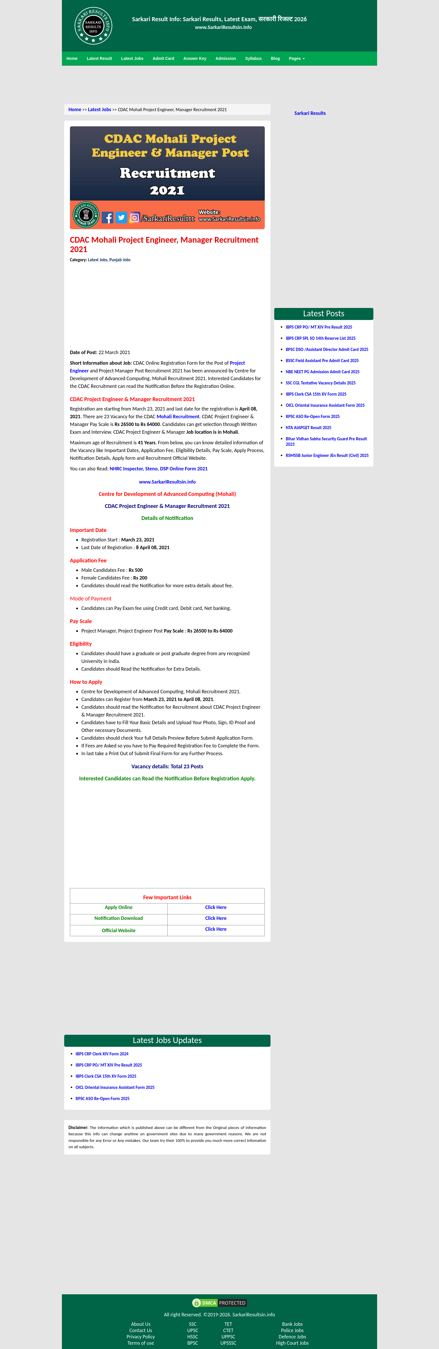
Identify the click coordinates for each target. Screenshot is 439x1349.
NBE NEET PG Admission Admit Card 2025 (322, 371)
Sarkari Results (310, 113)
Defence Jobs (292, 1337)
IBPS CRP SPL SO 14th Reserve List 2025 (320, 338)
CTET (228, 1330)
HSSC (192, 1337)
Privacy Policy (141, 1337)
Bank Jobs (292, 1324)
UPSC (192, 1330)
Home (74, 109)
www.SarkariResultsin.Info (223, 27)
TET (228, 1324)
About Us (140, 1324)
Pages (297, 58)
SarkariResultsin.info (253, 1314)
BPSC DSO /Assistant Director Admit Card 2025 (327, 349)
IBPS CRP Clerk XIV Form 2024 (102, 1054)
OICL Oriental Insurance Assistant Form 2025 (115, 1087)
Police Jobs (292, 1330)
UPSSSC (228, 1343)
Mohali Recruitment (177, 416)
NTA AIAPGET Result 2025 (308, 427)
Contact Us (141, 1330)
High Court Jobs (292, 1343)
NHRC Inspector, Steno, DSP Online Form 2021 (159, 469)
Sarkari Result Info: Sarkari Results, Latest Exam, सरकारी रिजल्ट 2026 (219, 19)
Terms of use (141, 1343)
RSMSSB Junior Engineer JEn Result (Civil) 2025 (327, 455)
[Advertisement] (219, 84)
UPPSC (228, 1337)
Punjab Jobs (120, 259)
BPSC (192, 1343)
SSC (192, 1324)
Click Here (216, 907)
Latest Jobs (99, 109)
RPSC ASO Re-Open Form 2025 (103, 1098)
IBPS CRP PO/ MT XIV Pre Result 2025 (109, 1065)
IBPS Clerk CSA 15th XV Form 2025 (106, 1076)
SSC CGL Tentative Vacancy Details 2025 (321, 383)
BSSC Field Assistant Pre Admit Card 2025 (322, 360)
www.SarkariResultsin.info (167, 482)
